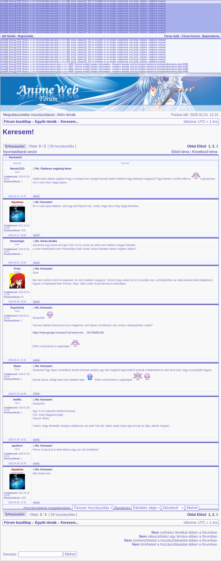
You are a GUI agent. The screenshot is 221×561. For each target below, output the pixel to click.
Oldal (191, 146)
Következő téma (204, 152)
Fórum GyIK (172, 36)
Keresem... (70, 121)
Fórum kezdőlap (17, 121)
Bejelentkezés (211, 36)
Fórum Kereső (191, 36)
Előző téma (180, 152)
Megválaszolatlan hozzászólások (28, 115)
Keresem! (18, 132)
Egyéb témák (46, 121)
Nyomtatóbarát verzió (20, 152)
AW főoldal (8, 36)
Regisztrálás (26, 36)
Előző (201, 146)
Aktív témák (66, 115)
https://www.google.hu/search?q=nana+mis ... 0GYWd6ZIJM (68, 332)
